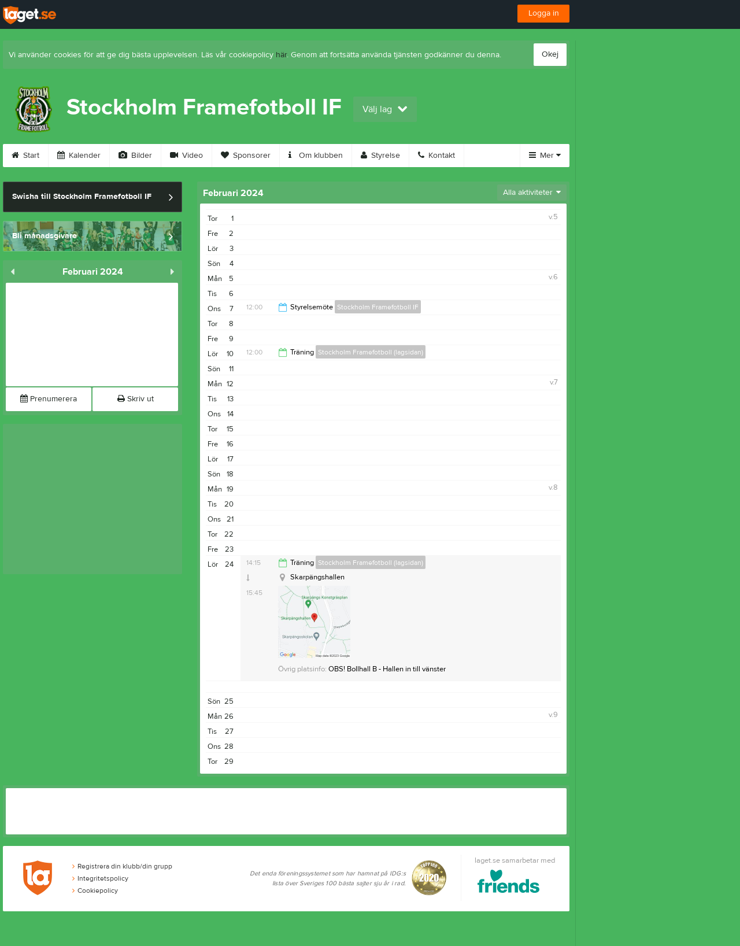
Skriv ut (135, 399)
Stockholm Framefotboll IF (378, 307)
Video (186, 155)
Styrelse (380, 155)
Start (25, 155)
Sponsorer (246, 155)
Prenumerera (48, 399)
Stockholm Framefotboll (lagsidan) (370, 352)
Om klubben (315, 155)
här (281, 55)
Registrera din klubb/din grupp (122, 866)
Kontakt (436, 155)
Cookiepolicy (95, 890)
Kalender (79, 155)
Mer (545, 155)
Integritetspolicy (100, 878)
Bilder (135, 155)
